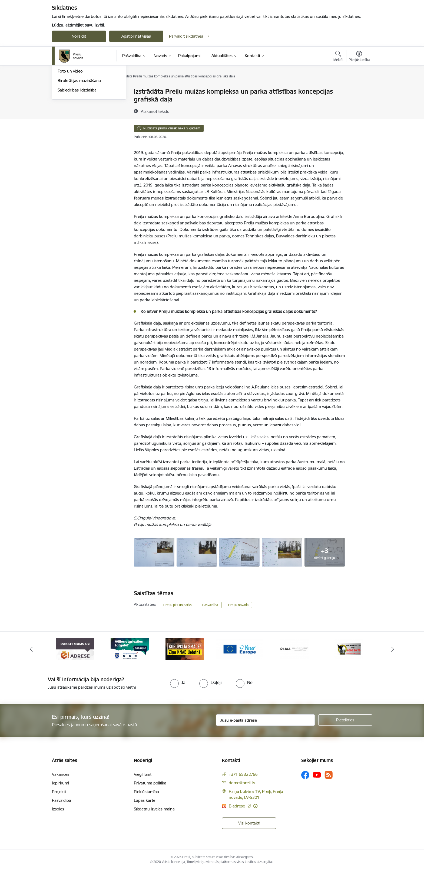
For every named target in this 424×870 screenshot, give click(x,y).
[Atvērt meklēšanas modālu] (338, 56)
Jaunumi (65, 110)
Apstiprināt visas (136, 36)
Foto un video (70, 129)
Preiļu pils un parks (177, 605)
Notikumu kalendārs (76, 91)
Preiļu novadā (238, 605)
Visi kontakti (249, 823)
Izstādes (65, 101)
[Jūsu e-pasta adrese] (265, 720)
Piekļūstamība (146, 791)
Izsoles (58, 809)
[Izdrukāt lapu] (359, 89)
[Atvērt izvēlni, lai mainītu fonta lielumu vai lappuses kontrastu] (359, 56)
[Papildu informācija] (255, 806)
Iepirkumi (60, 783)
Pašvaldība (61, 800)
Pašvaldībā (210, 605)
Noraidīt (79, 36)
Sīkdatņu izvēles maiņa (154, 809)
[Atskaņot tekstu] (155, 111)
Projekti (59, 791)
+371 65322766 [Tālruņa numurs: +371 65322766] (243, 774)
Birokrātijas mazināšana (79, 138)
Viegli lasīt (142, 774)
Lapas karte (144, 800)
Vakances (60, 774)
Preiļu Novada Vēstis (76, 120)
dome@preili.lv (242, 782)
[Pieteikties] (345, 720)
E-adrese (237, 806)
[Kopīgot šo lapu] (359, 102)
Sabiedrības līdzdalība (77, 148)
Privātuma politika (150, 783)
